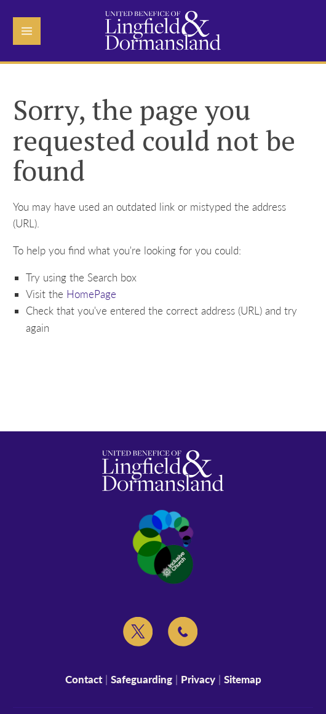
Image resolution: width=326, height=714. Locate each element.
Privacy (198, 679)
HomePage (91, 294)
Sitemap (242, 679)
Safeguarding (141, 679)
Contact (83, 679)
